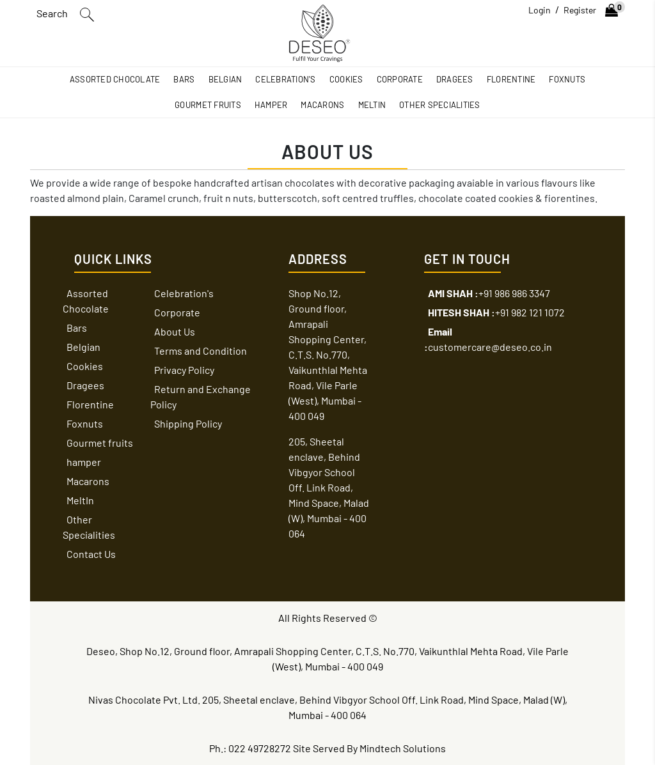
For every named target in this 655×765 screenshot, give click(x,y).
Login (539, 9)
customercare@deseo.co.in (488, 339)
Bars (183, 79)
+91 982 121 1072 (496, 312)
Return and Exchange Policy (200, 396)
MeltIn (372, 105)
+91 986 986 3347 (489, 293)
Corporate (400, 79)
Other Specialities (439, 105)
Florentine (511, 79)
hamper (271, 105)
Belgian (225, 79)
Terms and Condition (200, 350)
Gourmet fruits (208, 105)
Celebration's (285, 79)
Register (580, 9)
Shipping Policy (188, 423)
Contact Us (91, 554)
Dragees (454, 79)
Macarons (322, 105)
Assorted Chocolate (115, 79)
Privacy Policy (184, 370)
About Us (174, 331)
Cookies (346, 79)
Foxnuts (567, 79)
